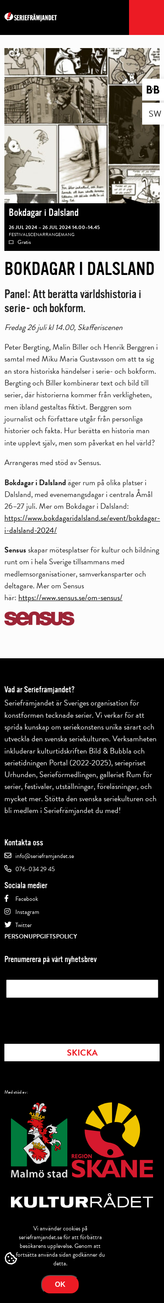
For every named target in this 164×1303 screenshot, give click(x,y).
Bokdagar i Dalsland (44, 213)
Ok (60, 1284)
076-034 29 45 (35, 869)
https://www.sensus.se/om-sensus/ (70, 597)
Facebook (26, 898)
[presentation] (72, 1018)
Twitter (23, 925)
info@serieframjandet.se (44, 856)
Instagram (27, 912)
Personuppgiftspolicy (40, 936)
